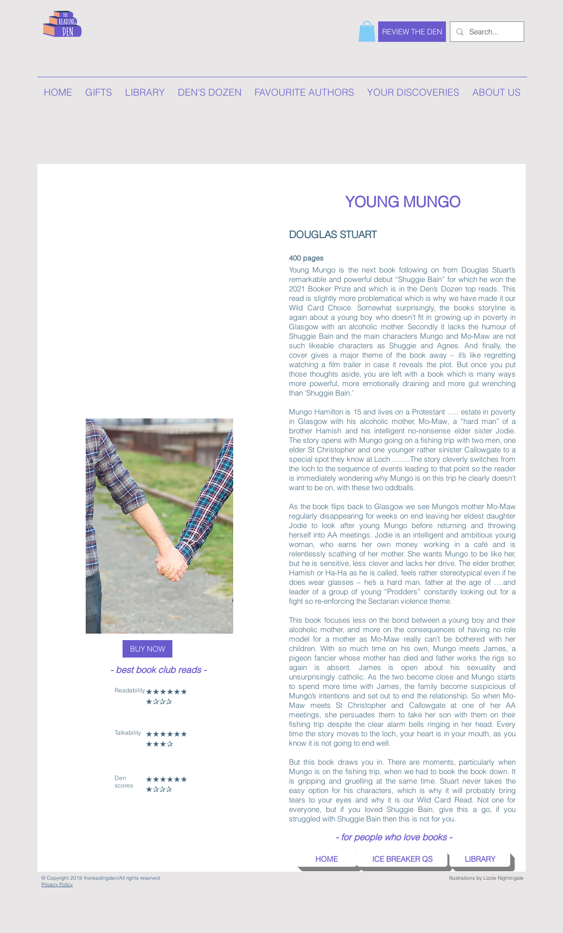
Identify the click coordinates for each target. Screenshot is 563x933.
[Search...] (486, 31)
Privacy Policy (57, 884)
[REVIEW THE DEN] (412, 31)
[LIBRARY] (479, 859)
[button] (367, 31)
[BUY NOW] (147, 649)
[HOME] (326, 859)
